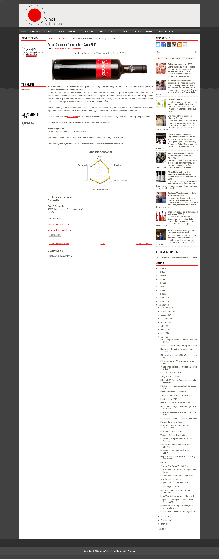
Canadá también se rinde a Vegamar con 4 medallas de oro (182, 135)
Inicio (23, 31)
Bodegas (102, 31)
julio (163, 326)
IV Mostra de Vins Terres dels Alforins (176, 475)
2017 (161, 297)
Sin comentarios (74, 49)
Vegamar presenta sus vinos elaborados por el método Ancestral (180, 155)
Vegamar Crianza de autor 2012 (173, 435)
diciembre (165, 308)
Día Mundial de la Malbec (171, 422)
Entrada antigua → (144, 243)
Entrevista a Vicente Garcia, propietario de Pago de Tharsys (181, 82)
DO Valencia (66, 38)
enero (163, 524)
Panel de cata (73, 31)
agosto (164, 322)
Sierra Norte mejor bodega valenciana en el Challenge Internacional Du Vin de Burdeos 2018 (182, 175)
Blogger (193, 258)
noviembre (165, 311)
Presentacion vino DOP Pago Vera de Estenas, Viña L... (176, 426)
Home (51, 38)
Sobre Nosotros (166, 31)
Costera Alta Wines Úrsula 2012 (174, 466)
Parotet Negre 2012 (168, 399)
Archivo (189, 58)
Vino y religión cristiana (170, 486)
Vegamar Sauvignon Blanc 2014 (174, 483)
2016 (161, 301)
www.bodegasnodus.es (58, 224)
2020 (161, 287)
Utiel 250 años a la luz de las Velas (175, 403)
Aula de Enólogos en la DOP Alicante (176, 395)
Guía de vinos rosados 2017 (180, 64)
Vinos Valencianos (108, 551)
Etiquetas (176, 58)
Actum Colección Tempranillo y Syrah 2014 (72, 44)
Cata (58, 38)
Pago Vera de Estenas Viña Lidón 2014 (177, 496)
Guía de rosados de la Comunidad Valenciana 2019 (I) (183, 213)
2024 (161, 272)
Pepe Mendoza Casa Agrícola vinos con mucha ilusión (181, 231)
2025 (161, 268)
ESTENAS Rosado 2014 (170, 373)
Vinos (62, 31)
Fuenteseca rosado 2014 (171, 431)
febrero (164, 520)
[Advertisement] (30, 70)
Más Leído (162, 58)
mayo (163, 333)
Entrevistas (89, 31)
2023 (161, 276)
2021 (161, 283)
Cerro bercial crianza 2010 (171, 479)
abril (163, 337)
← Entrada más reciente (59, 243)
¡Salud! (163, 462)
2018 (161, 294)
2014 (161, 529)
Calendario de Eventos (119, 31)
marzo (164, 516)
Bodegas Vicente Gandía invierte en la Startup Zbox (182, 194)
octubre (164, 315)
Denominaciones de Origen (42, 31)
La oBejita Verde (175, 99)
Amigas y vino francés (170, 376)
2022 (161, 279)
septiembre (166, 318)
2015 (161, 305)
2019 (161, 290)
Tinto (75, 38)
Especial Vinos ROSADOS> (145, 31)
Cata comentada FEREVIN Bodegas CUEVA (179, 511)
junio (163, 329)
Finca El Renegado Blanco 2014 (174, 392)
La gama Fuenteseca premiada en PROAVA (179, 418)
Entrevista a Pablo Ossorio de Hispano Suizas (180, 117)
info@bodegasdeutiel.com (59, 230)
